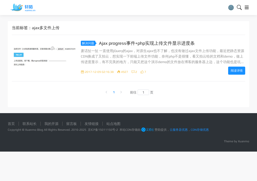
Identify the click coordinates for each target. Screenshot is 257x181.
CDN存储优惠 (200, 129)
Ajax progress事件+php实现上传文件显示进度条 (147, 43)
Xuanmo (243, 141)
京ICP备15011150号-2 (103, 129)
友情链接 (92, 124)
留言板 (71, 124)
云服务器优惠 (179, 129)
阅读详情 (237, 70)
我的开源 (51, 124)
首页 (11, 124)
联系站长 (30, 124)
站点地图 (113, 124)
